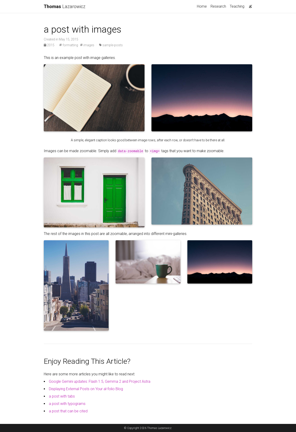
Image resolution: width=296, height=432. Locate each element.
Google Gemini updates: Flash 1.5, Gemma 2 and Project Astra (99, 381)
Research (218, 6)
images (87, 45)
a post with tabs (62, 396)
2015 (49, 45)
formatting (68, 45)
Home (202, 6)
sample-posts (111, 45)
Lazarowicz (64, 6)
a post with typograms (67, 403)
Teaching (237, 6)
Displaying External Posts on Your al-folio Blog (86, 389)
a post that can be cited (68, 411)
